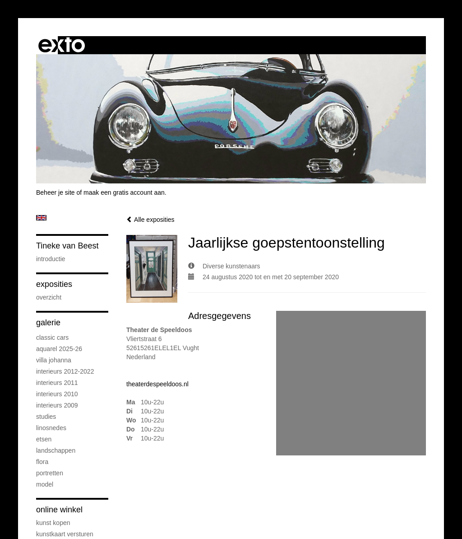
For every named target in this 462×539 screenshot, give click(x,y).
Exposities (54, 284)
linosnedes (51, 427)
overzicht (48, 297)
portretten (49, 473)
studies (46, 416)
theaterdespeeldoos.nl (157, 384)
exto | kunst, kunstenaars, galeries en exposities (61, 45)
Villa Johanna (53, 360)
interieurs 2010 (57, 394)
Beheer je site (55, 192)
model (44, 484)
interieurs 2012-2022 (65, 371)
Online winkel (59, 509)
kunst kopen (53, 522)
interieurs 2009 (57, 405)
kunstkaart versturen (64, 534)
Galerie (48, 322)
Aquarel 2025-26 (59, 348)
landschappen (55, 450)
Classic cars (52, 337)
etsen (43, 439)
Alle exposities (150, 219)
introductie (50, 258)
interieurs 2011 (57, 382)
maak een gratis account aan (124, 192)
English (41, 217)
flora (42, 461)
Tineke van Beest (67, 245)
